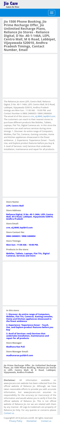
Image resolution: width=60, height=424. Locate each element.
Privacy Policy (15, 420)
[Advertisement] (28, 75)
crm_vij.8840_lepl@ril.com (42, 116)
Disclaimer (32, 420)
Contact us (9, 413)
